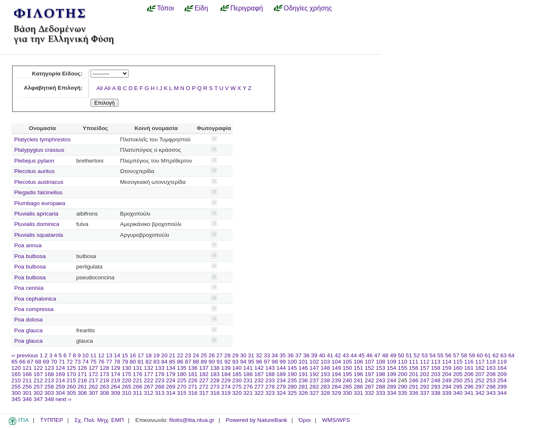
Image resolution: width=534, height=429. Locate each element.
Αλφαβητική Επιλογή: (53, 88)
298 (491, 387)
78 (117, 362)
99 (283, 362)
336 (413, 393)
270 (181, 387)
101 (303, 362)
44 (353, 355)
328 (325, 393)
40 (322, 355)
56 (448, 355)
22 (180, 355)
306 (82, 393)
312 (149, 393)
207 (480, 374)
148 (325, 368)
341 (469, 393)
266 (137, 387)
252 (480, 380)
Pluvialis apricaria (36, 214)
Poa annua (28, 245)
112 (425, 362)
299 (502, 387)
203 (436, 374)
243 (380, 380)
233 (270, 380)
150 (347, 368)
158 (436, 368)
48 (385, 355)
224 (171, 380)
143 (270, 368)
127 (93, 368)
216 (82, 380)
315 (181, 393)
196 (358, 374)
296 (469, 387)
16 (133, 355)
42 (338, 355)
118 (491, 362)
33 (267, 355)
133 (159, 368)
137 (204, 368)
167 (38, 374)
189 (281, 374)
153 (380, 368)
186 (248, 374)
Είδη (201, 8)
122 (38, 368)
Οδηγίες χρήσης (308, 8)
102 (314, 362)
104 (336, 362)
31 (251, 355)
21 (172, 355)
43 (346, 355)
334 (391, 393)
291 (413, 387)
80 (133, 362)
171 (82, 374)
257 (38, 387)
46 (369, 355)
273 (215, 387)
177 (149, 374)
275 (237, 387)
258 (49, 387)
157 (425, 368)
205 (458, 374)
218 (104, 380)
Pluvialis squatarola (38, 235)
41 (330, 355)
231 (248, 380)
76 (101, 362)
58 (464, 355)
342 (480, 393)
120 (16, 368)
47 (377, 355)
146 (303, 368)
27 (220, 355)
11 (93, 355)
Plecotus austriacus (38, 182)
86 (180, 362)
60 (480, 355)
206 (469, 374)
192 (314, 374)
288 (380, 387)
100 (292, 362)
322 (259, 393)
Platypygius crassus (39, 150)
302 (38, 393)
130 (126, 368)
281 (303, 387)
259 (60, 387)
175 (126, 374)
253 (491, 380)
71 (62, 362)
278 (270, 387)
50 (401, 355)
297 (480, 387)
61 (488, 355)
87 (188, 362)
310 (126, 393)
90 (212, 362)
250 (458, 380)
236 (303, 380)
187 (259, 374)
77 (109, 362)
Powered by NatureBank (256, 420)
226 (193, 380)
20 (164, 355)
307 (93, 393)
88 (196, 362)
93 (235, 362)
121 (27, 368)
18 (149, 355)
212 (38, 380)
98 (275, 362)
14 (117, 355)
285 (347, 387)
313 (159, 393)
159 (446, 368)
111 (413, 362)
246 (413, 380)
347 (38, 399)
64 (511, 355)
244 (391, 380)
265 (126, 387)
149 (336, 368)
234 (281, 380)
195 (347, 374)
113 (436, 362)
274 (226, 387)
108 (380, 362)
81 (141, 362)
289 (391, 387)
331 (358, 393)
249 (446, 380)
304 (60, 393)
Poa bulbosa (30, 256)
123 (49, 368)
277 (259, 387)
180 (181, 374)
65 (14, 362)
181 (193, 374)
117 (480, 362)
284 (336, 387)
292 (425, 387)
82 (149, 362)
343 (491, 393)
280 (292, 387)
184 (226, 374)
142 (259, 368)
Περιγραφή (246, 8)
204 (446, 374)
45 (361, 355)
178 (159, 374)
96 (259, 362)
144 (281, 368)
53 (424, 355)
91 (220, 362)
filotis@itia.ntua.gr (191, 420)
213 (49, 380)
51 (409, 355)
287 (369, 387)
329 (336, 393)
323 (270, 393)
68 (38, 362)
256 (27, 387)
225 (181, 380)
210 (16, 380)
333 (380, 393)
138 (215, 368)
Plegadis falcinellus (38, 192)
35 (283, 355)
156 (413, 368)
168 (49, 374)
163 (491, 368)
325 (292, 393)
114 (446, 362)
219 (115, 380)
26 (212, 355)
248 (436, 380)
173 (104, 374)
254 (502, 380)
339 (446, 393)
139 (226, 368)
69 (46, 362)
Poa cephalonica (35, 299)
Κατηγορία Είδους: (57, 73)
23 (188, 355)
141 (248, 368)
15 (125, 355)
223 (159, 380)
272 (204, 387)
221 (137, 380)
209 (502, 374)
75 (93, 362)
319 (226, 393)
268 (159, 387)
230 (237, 380)
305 (71, 393)
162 (480, 368)
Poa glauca (28, 330)
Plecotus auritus (34, 171)
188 (270, 374)
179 (171, 374)
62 (495, 355)
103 (325, 362)
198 (380, 374)
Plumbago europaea (39, 203)
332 (369, 393)
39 (314, 355)
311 (137, 393)
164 (502, 368)
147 (314, 368)
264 (115, 387)
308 (104, 393)
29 (235, 355)
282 (314, 387)
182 (204, 374)
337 (425, 393)
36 (290, 355)
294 (446, 387)
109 (391, 362)
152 (369, 368)
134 (171, 368)
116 (469, 362)
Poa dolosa (28, 319)
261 (82, 387)
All (99, 88)
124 (60, 368)
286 (358, 387)
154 (391, 368)
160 (458, 368)
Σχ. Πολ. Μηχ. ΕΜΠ (98, 420)
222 (149, 380)
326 (303, 393)
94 (243, 362)
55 (440, 355)
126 (82, 368)
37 (298, 355)
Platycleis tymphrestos (42, 139)
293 (436, 387)
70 (54, 362)
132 (149, 368)
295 (458, 387)
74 (85, 362)
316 (193, 393)
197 (369, 374)
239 (336, 380)
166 (27, 374)
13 (109, 355)
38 (306, 355)
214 (60, 380)
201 (413, 374)
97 (267, 362)
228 (215, 380)
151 (358, 368)
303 (49, 393)
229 (226, 380)
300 (16, 393)
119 (502, 362)
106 (358, 362)
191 (303, 374)
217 (93, 380)
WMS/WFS (336, 420)
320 (237, 393)
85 (172, 362)
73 (77, 362)
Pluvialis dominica (36, 224)
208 (491, 374)
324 (281, 393)
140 (237, 368)
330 (347, 393)
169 (60, 374)
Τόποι (165, 8)
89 (204, 362)
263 (104, 387)
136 (193, 368)
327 (314, 393)
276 (248, 387)
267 (149, 387)
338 (436, 393)
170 (71, 374)
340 (458, 393)
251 (469, 380)
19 (156, 355)
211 (27, 380)
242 (369, 380)
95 (251, 362)
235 (292, 380)
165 (16, 374)
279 (281, 387)
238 (325, 380)
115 (458, 362)
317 (204, 393)
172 (93, 374)
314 (171, 393)
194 (336, 374)
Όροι (305, 420)
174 (115, 374)
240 (347, 380)
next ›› (63, 399)
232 (259, 380)
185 (237, 374)
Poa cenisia (28, 288)
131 (137, 368)
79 (125, 362)
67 (30, 362)
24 (196, 355)
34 (275, 355)
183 (215, 374)
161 (469, 368)
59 (472, 355)
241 (358, 380)
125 (71, 368)
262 (93, 387)
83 (157, 362)
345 (16, 399)
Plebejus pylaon (34, 161)
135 (181, 368)
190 (292, 374)
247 (425, 380)
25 (204, 355)
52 (416, 355)
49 (393, 355)
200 (403, 374)
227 (204, 380)
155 (403, 368)
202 (425, 374)
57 (456, 355)
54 (432, 355)
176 (137, 374)
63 (503, 355)
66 (22, 362)
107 (369, 362)
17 (141, 355)
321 (248, 393)
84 (164, 362)
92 (227, 362)
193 (325, 374)
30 (243, 355)
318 (215, 393)
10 (85, 355)
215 (71, 380)
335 (403, 393)
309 (115, 393)
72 (70, 362)
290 (403, 387)
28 (227, 355)
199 (391, 374)
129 (115, 368)
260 (71, 387)
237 (314, 380)
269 (171, 387)
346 (27, 399)
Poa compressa (33, 309)
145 (292, 368)
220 (126, 380)
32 (259, 355)
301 (27, 393)
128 (104, 368)
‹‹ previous (24, 355)
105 (347, 362)
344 (502, 393)
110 (403, 362)
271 (193, 387)
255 (16, 387)
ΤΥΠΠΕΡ (51, 420)
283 (325, 387)
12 (101, 355)
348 (49, 399)
